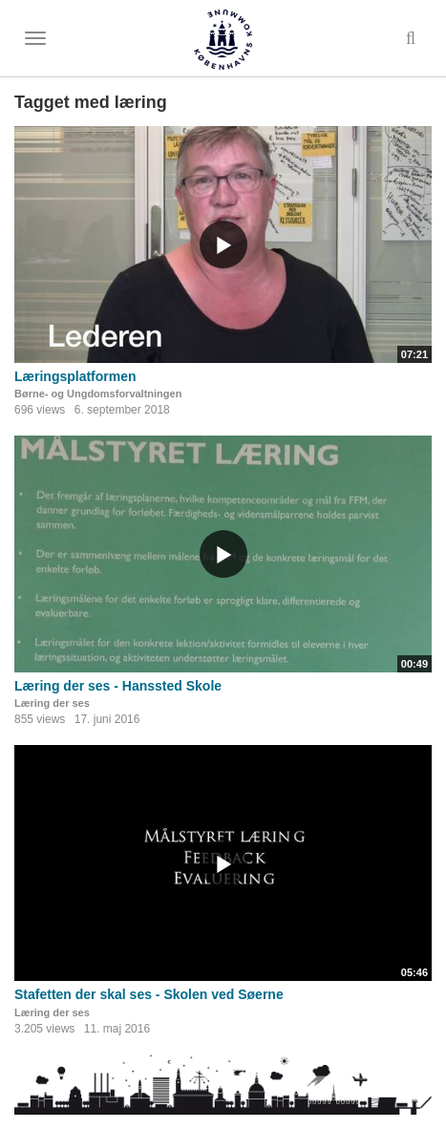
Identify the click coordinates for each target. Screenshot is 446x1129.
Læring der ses (52, 703)
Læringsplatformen (75, 376)
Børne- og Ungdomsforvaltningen (97, 393)
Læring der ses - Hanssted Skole (118, 685)
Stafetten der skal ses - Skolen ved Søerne (149, 994)
